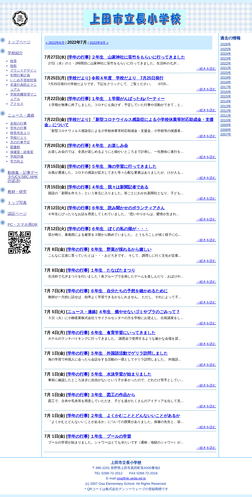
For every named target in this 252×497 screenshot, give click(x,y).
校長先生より (20, 133)
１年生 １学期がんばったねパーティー (128, 98)
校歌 (13, 66)
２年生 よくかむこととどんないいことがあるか (135, 415)
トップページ (19, 42)
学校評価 (16, 156)
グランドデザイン (23, 70)
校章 (13, 61)
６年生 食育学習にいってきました (123, 332)
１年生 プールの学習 (110, 436)
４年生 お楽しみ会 (109, 145)
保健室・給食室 (21, 152)
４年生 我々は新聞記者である (119, 187)
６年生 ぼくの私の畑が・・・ (119, 229)
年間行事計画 (20, 75)
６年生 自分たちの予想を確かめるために (129, 291)
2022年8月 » (99, 43)
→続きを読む (206, 69)
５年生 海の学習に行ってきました (124, 166)
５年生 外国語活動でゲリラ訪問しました (129, 353)
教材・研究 (17, 192)
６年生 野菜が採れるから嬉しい (120, 249)
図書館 (15, 147)
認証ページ (17, 214)
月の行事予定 (20, 142)
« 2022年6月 (55, 43)
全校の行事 (18, 123)
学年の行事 (18, 128)
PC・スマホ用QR (22, 225)
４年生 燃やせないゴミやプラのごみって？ (139, 312)
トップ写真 (17, 203)
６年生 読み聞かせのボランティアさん (128, 208)
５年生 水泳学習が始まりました (120, 374)
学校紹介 (15, 53)
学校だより (18, 138)
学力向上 (16, 161)
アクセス (16, 104)
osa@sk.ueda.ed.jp (131, 478)
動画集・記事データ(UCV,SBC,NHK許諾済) (23, 177)
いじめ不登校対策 (23, 80)
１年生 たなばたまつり (112, 270)
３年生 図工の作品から (112, 395)
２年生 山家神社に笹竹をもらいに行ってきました (138, 57)
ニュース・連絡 (21, 115)
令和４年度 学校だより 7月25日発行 (127, 78)
